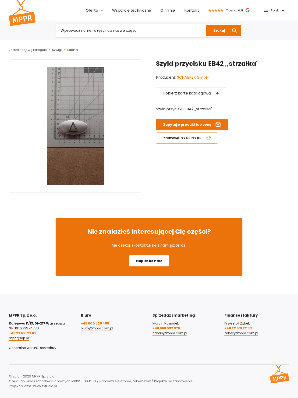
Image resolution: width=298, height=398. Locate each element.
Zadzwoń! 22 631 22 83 (182, 138)
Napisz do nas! (149, 260)
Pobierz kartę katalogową (187, 93)
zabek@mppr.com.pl (241, 333)
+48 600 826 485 (95, 323)
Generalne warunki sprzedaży (32, 348)
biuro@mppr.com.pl (97, 328)
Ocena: (234, 10)
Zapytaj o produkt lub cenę (187, 124)
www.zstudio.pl (45, 386)
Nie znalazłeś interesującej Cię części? (149, 231)
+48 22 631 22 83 (22, 333)
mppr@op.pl (19, 338)
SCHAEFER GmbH (193, 77)
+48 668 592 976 (166, 328)
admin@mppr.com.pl (170, 333)
